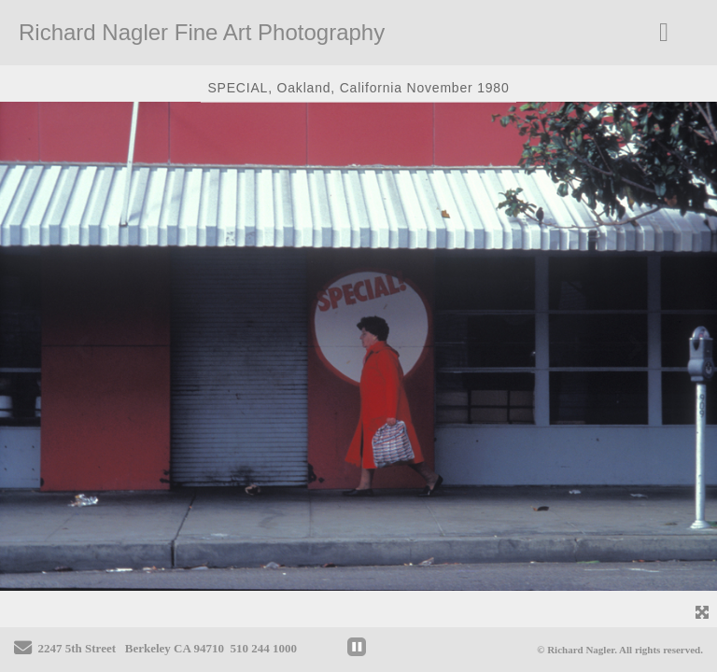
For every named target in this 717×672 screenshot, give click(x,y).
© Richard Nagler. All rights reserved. (620, 649)
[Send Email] (23, 650)
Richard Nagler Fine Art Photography (202, 32)
